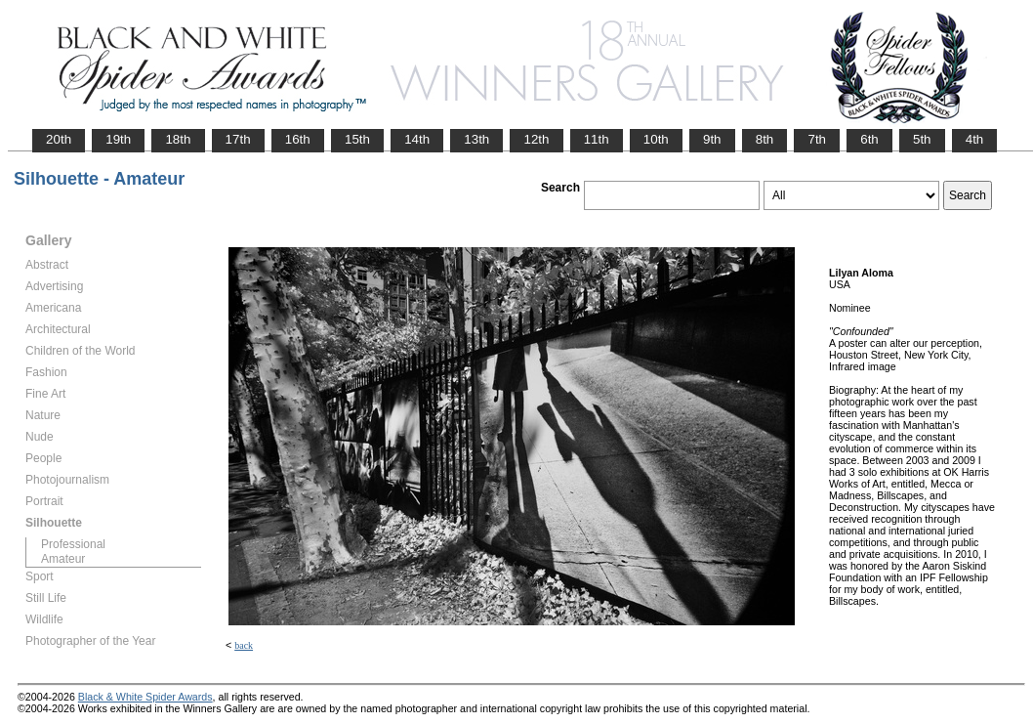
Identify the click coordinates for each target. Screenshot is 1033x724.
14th (416, 139)
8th (765, 139)
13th (476, 139)
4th (975, 139)
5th (922, 139)
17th (238, 139)
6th (869, 139)
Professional (73, 544)
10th (656, 139)
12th (536, 139)
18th (177, 139)
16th (297, 139)
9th (712, 139)
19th (118, 139)
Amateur (63, 559)
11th (596, 139)
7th (817, 139)
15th (357, 139)
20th (58, 139)
